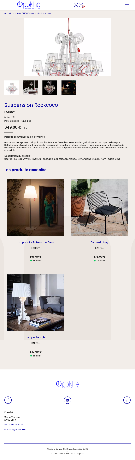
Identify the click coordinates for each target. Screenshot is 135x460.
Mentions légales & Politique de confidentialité (67, 449)
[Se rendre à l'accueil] (28, 5)
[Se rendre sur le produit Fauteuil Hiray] (99, 223)
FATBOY (9, 111)
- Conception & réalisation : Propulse (67, 453)
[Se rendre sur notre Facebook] (8, 400)
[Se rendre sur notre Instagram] (67, 400)
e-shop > (17, 13)
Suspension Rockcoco (40, 13)
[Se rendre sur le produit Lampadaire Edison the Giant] (35, 223)
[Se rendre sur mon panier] (81, 5)
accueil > (8, 13)
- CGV (68, 451)
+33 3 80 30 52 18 (13, 424)
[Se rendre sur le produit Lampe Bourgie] (35, 318)
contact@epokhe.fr (15, 429)
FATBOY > (26, 13)
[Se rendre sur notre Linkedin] (127, 400)
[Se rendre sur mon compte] (76, 5)
